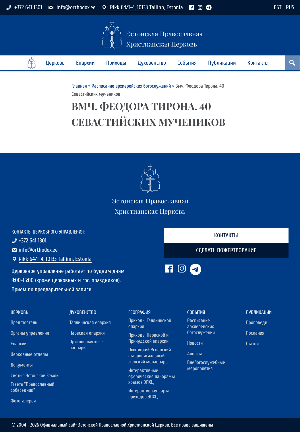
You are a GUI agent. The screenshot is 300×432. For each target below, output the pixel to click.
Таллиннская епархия (90, 322)
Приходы (116, 62)
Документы (22, 365)
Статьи (252, 344)
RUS (290, 7)
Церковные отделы (29, 354)
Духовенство (152, 62)
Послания (255, 333)
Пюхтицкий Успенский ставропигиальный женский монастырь (149, 356)
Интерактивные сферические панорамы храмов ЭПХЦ (151, 376)
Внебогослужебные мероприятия (206, 365)
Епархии (85, 62)
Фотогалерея (23, 401)
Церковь (55, 62)
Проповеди (256, 322)
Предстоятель (24, 322)
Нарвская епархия (87, 333)
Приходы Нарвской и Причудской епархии (148, 338)
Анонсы (194, 354)
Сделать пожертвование (226, 250)
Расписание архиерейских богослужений (131, 86)
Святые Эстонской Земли (35, 376)
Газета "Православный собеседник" (32, 387)
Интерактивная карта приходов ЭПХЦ (148, 394)
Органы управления (30, 333)
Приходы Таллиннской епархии (149, 323)
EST (278, 7)
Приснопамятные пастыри (86, 345)
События (187, 62)
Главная (79, 86)
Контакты (258, 62)
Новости (195, 343)
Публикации (222, 62)
